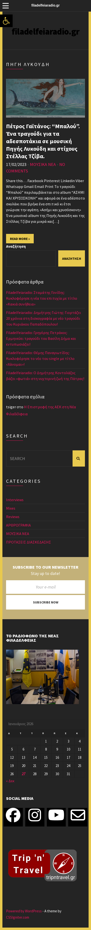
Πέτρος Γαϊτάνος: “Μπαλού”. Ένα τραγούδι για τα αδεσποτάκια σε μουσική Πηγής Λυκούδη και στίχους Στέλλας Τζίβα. (43, 141)
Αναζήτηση (16, 246)
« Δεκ (10, 781)
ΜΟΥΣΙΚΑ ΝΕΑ (43, 164)
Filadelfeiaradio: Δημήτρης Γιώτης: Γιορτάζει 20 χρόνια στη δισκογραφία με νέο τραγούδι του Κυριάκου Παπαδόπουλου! (43, 318)
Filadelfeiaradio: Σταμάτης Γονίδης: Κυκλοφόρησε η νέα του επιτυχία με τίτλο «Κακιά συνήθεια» (41, 298)
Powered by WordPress (24, 911)
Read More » (20, 239)
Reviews (12, 516)
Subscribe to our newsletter (45, 567)
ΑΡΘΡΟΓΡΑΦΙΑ (18, 525)
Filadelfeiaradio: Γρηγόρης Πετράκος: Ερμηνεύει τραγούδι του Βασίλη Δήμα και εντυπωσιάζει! (41, 338)
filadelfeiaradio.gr (45, 31)
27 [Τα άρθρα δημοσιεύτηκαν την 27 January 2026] (23, 774)
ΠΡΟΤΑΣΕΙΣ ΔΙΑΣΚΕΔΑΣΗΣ (28, 542)
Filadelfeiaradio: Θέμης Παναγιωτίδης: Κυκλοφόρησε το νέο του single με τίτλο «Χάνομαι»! (40, 358)
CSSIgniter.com (17, 917)
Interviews (15, 499)
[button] (6, 21)
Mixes (10, 508)
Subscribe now (45, 602)
